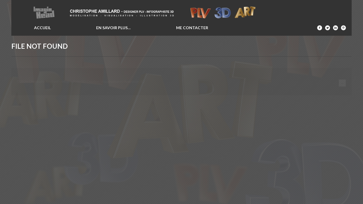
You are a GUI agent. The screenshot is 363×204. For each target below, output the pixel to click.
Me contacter (192, 27)
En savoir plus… (113, 27)
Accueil (42, 27)
